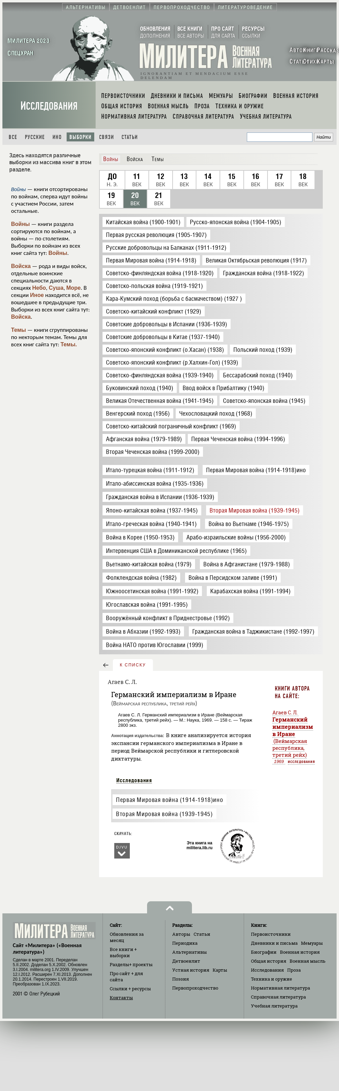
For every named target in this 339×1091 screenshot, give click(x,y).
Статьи (130, 137)
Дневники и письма (274, 943)
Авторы (181, 934)
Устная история (190, 970)
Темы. (68, 344)
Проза (294, 970)
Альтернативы (189, 952)
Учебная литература (274, 1006)
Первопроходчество (195, 988)
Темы (18, 330)
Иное (37, 295)
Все (13, 137)
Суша (56, 288)
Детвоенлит (186, 961)
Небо (39, 288)
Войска (21, 266)
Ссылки (130, 988)
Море (73, 288)
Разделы (131, 964)
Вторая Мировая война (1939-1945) (164, 813)
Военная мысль (308, 961)
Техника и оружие (271, 979)
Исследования (49, 106)
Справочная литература (278, 997)
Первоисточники (271, 934)
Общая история (268, 961)
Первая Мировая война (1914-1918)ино (169, 799)
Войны (20, 224)
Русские (35, 137)
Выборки (80, 137)
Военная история (300, 952)
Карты (220, 970)
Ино (57, 137)
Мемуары (312, 943)
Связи (106, 137)
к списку (133, 665)
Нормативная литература (280, 988)
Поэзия (180, 979)
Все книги (123, 952)
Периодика (184, 943)
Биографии (264, 952)
